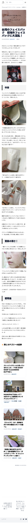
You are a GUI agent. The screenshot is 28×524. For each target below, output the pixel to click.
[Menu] (25, 2)
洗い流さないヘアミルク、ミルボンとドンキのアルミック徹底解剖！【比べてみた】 (21, 505)
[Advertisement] (14, 482)
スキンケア (12, 39)
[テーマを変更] (4, 519)
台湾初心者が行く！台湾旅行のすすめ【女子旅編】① (7, 506)
